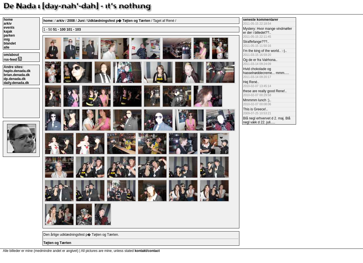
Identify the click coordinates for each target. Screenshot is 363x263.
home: (48, 21)
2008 (71, 21)
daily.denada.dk (16, 83)
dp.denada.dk (15, 79)
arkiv (8, 24)
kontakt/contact (147, 251)
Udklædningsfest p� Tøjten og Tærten (119, 21)
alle (6, 47)
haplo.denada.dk (17, 71)
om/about (11, 55)
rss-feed (13, 60)
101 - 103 (73, 29)
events (9, 28)
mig (7, 39)
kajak (8, 31)
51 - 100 (59, 29)
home (8, 20)
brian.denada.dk (17, 75)
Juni (82, 21)
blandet (10, 43)
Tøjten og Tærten (57, 243)
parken (9, 35)
